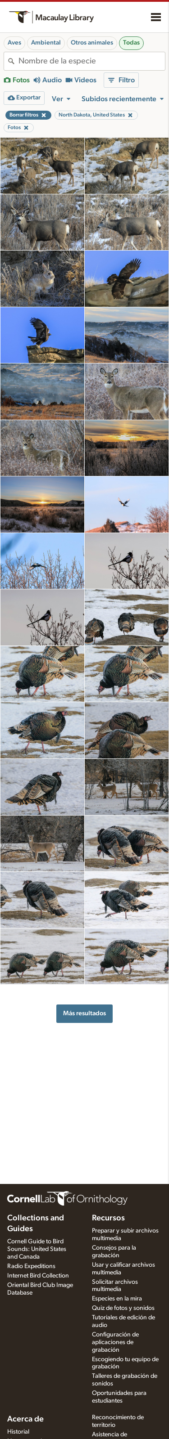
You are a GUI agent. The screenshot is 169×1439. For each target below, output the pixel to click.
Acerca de (25, 1419)
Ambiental (46, 43)
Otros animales (92, 43)
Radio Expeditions (31, 1266)
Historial (18, 1432)
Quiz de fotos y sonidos (123, 1308)
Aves (14, 43)
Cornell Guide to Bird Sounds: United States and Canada (36, 1249)
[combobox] (91, 61)
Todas (131, 43)
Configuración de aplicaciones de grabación (115, 1342)
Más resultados (84, 1013)
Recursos (108, 1218)
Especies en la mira (117, 1299)
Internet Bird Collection (38, 1276)
